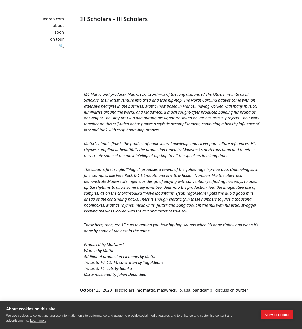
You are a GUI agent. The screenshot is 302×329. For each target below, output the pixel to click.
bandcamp (202, 290)
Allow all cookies (277, 315)
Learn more (38, 320)
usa (187, 290)
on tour (57, 39)
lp (180, 290)
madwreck (166, 290)
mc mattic (146, 290)
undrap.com (52, 19)
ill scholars (124, 290)
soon (59, 32)
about (58, 25)
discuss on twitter (231, 290)
